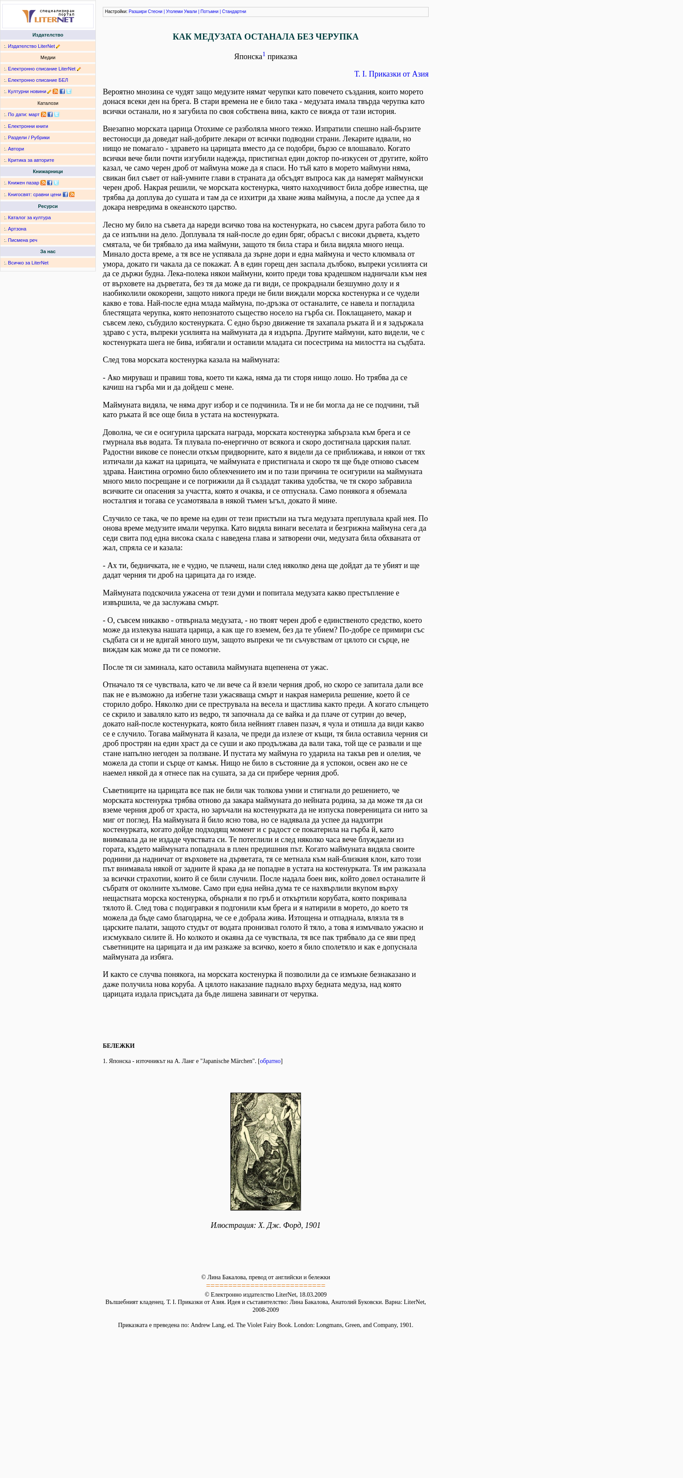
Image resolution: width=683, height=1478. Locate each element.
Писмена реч (22, 240)
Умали (190, 11)
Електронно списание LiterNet (41, 68)
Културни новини (27, 91)
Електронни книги (28, 126)
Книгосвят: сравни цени (34, 194)
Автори (16, 148)
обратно (270, 1061)
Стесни (155, 11)
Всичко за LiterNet (28, 262)
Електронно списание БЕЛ (38, 80)
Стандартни (234, 11)
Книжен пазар (23, 182)
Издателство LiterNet (31, 46)
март (34, 114)
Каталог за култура (29, 217)
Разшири (138, 11)
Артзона (17, 228)
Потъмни (209, 11)
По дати (17, 114)
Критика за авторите (31, 160)
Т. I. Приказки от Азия (392, 74)
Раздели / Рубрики (29, 137)
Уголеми (174, 11)
